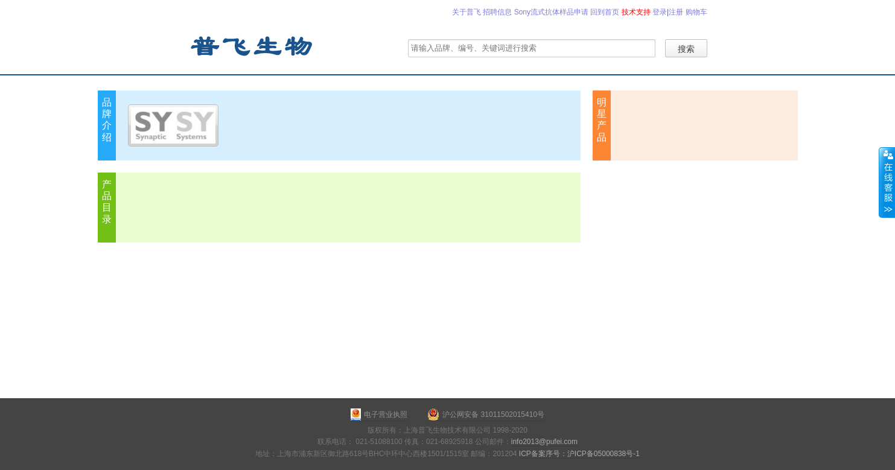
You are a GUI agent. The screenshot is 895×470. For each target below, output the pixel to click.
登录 (659, 12)
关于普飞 (466, 12)
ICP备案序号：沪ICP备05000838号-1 (579, 453)
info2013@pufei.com (544, 441)
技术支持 (636, 12)
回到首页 (604, 12)
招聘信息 (497, 12)
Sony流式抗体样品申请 (551, 12)
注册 (676, 12)
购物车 (696, 12)
